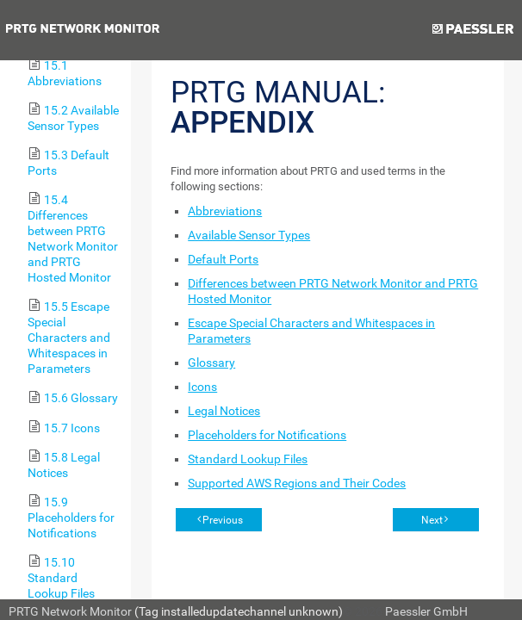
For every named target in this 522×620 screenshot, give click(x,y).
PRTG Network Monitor (70, 611)
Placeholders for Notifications (267, 435)
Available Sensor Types (249, 235)
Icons (202, 387)
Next (432, 520)
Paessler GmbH (426, 611)
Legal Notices (224, 411)
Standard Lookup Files (248, 459)
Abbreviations (225, 211)
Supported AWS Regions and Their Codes (297, 483)
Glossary (211, 362)
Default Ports (223, 259)
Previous (222, 520)
